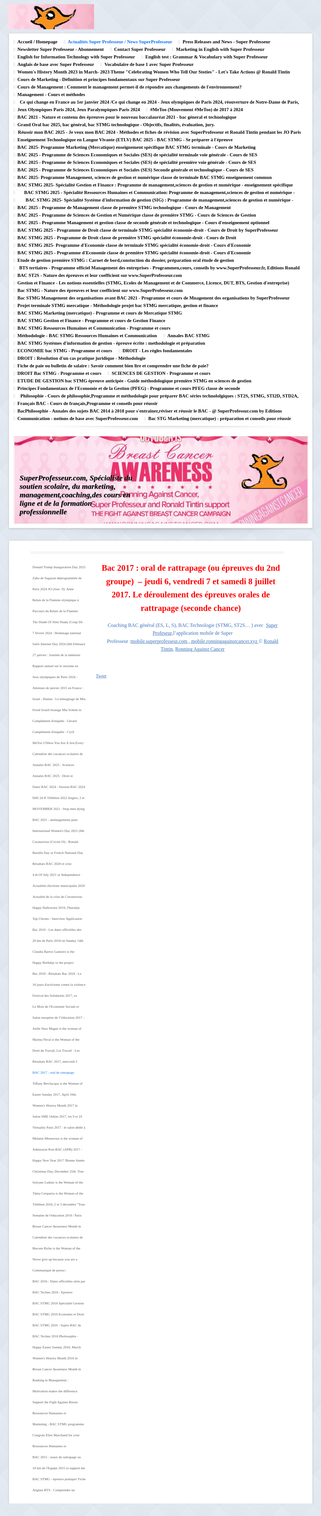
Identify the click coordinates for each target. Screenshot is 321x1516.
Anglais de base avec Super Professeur (56, 64)
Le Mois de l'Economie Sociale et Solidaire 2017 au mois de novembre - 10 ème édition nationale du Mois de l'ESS (59, 1009)
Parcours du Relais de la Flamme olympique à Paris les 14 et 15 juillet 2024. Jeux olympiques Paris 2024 (58, 613)
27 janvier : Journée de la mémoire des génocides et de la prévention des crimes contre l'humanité (58, 657)
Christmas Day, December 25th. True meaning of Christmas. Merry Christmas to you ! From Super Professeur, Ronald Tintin (58, 1173)
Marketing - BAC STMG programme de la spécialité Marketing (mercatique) (58, 1426)
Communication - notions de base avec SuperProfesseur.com (78, 418)
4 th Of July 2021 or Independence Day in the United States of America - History (59, 877)
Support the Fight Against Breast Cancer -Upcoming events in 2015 (56, 1404)
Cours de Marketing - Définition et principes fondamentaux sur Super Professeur (99, 79)
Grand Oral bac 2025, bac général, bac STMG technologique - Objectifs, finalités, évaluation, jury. (116, 124)
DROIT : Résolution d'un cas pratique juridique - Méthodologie (82, 358)
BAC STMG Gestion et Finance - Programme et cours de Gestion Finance (92, 320)
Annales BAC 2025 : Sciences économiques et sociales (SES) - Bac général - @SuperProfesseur (58, 767)
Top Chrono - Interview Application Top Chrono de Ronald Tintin (57, 921)
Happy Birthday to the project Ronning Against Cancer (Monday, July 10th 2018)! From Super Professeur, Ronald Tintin (57, 965)
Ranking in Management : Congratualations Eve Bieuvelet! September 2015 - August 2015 (55, 1382)
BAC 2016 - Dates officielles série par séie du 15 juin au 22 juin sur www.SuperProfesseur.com (59, 1283)
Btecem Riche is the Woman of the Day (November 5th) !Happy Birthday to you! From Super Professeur (59, 1250)
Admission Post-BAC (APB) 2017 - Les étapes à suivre (57, 1151)
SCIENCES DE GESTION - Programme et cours (161, 373)
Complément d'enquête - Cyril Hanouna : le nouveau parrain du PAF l (59, 734)
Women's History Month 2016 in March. (55, 1360)
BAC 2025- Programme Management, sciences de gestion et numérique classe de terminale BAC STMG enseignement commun (145, 177)
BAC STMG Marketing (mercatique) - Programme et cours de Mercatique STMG (100, 313)
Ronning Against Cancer (199, 649)
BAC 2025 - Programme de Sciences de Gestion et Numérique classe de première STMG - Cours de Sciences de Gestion (137, 215)
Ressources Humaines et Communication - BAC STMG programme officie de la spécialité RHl (56, 1415)
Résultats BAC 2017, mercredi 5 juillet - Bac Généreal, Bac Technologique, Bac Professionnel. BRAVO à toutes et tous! (57, 1064)
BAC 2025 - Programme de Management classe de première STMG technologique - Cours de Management (124, 207)
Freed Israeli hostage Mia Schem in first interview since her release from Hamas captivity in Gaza (58, 712)
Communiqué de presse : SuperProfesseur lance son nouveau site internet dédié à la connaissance (57, 1272)
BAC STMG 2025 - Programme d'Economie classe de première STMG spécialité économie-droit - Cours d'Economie (134, 252)
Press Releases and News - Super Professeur (226, 41)
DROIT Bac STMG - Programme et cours (60, 373)
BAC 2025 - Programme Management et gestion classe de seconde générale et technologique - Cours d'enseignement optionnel (144, 222)
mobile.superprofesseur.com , (161, 641)
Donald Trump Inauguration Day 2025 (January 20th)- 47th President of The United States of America (59, 569)
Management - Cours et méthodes (51, 94)
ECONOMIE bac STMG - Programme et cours (65, 350)
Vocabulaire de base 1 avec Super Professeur (148, 64)
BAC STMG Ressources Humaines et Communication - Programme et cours (94, 328)
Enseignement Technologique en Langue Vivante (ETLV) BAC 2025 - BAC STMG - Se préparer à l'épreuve (125, 139)
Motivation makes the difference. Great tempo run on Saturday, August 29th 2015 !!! (58, 1393)
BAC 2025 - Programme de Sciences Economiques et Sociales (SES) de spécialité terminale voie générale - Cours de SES (137, 154)
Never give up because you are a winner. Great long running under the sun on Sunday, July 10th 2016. (58, 1261)
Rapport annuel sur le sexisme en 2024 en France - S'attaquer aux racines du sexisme (55, 668)
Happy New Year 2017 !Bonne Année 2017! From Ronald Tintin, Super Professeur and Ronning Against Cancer (59, 1162)
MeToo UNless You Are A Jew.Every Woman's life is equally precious (58, 745)
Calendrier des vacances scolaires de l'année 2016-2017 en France (58, 1239)
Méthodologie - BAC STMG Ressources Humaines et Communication (87, 335)
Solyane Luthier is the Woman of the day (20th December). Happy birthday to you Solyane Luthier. (59, 1184)
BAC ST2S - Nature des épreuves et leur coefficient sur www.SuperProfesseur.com (100, 275)
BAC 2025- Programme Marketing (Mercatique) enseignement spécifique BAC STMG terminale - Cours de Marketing (137, 147)
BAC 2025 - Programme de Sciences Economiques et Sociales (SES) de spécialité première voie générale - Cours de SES (137, 162)
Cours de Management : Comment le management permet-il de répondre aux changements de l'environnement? (130, 86)
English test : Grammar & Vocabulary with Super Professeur (206, 56)
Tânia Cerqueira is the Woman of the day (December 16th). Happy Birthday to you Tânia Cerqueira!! (59, 1195)
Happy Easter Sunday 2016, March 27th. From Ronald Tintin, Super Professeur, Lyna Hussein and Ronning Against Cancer (57, 1349)
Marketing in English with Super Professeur (220, 49)
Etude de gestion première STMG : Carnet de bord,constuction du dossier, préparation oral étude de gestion (126, 260)
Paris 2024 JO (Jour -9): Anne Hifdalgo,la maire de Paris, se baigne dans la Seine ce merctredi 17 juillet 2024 (58, 591)
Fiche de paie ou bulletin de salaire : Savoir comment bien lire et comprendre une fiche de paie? (113, 365)
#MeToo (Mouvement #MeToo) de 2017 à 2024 (196, 109)
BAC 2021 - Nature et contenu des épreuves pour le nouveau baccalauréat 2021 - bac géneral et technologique (127, 117)
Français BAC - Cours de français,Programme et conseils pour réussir (88, 403)
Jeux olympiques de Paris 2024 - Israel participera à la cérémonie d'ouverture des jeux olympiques (55, 679)
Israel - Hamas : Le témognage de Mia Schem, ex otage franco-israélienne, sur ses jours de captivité (59, 701)
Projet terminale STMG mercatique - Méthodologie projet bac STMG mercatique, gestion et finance (118, 305)
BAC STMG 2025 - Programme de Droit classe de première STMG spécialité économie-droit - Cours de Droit (127, 237)
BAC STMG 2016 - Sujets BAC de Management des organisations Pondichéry (57, 1327)
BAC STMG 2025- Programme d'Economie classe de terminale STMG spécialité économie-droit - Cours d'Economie (134, 245)
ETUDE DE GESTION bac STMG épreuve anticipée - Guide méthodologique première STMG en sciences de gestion (134, 380)
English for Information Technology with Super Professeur (76, 56)
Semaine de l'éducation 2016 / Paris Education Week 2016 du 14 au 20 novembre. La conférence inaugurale (58, 1217)
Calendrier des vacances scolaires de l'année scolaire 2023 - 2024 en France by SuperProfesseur (59, 756)
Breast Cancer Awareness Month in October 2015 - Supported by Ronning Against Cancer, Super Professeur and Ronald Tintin (59, 1371)
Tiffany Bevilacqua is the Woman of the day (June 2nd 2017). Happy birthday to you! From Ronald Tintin (58, 1086)
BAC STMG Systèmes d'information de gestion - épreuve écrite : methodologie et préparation (111, 343)
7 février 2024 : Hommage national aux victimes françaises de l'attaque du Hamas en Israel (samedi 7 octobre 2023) (59, 635)
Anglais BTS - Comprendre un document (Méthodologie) (54, 1492)
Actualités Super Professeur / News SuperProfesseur (120, 41)
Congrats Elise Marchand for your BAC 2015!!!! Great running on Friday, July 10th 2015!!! (56, 1437)
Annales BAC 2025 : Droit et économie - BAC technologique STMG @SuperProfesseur (54, 778)
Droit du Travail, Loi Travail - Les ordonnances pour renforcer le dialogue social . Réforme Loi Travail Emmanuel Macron (58, 1053)
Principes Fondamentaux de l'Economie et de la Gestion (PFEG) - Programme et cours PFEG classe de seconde (129, 388)
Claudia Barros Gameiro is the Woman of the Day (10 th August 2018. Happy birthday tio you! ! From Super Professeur (59, 954)
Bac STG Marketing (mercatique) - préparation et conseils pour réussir (219, 418)
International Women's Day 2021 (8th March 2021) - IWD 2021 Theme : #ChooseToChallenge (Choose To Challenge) (58, 833)
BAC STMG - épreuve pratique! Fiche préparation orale (59, 1481)
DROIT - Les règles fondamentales (157, 350)
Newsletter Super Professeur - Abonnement (61, 49)
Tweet (101, 676)
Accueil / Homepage (37, 41)
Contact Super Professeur (140, 49)
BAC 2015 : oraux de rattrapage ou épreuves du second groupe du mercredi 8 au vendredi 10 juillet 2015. (57, 1459)
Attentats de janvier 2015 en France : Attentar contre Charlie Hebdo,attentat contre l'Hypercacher (59, 690)
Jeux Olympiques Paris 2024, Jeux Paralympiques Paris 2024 (79, 109)
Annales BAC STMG (188, 335)
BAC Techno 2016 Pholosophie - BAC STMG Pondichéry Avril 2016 (57, 1338)
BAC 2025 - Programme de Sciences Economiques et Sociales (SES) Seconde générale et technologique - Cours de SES (136, 169)
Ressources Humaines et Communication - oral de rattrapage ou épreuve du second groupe (57, 1448)
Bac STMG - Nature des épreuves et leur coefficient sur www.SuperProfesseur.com (100, 290)
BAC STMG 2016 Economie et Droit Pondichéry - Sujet (58, 1316)
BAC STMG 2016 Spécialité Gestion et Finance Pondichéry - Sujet (58, 1305)
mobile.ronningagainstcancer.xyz (224, 641)
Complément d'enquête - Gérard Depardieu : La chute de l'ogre (55, 723)
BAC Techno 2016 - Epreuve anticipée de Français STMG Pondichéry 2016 (53, 1294)
